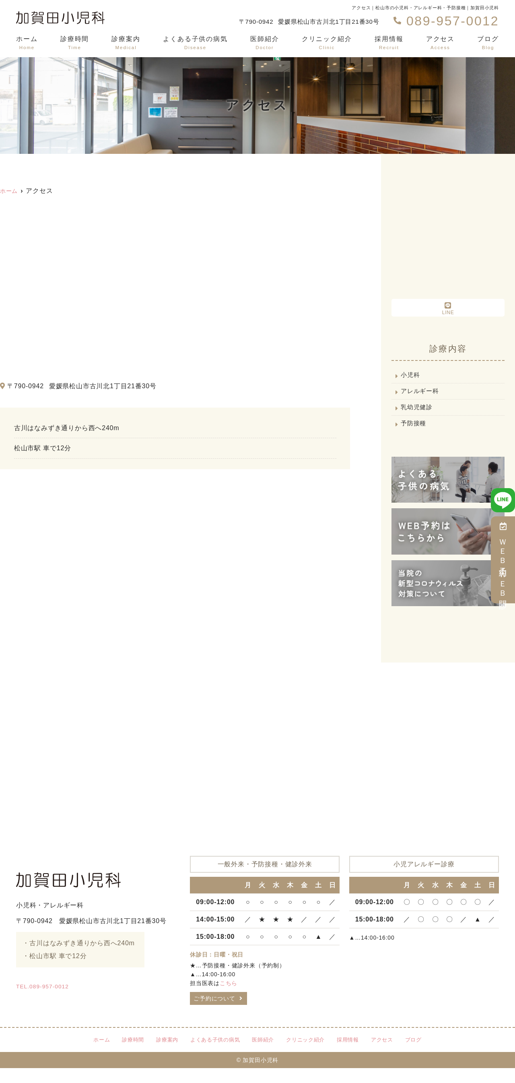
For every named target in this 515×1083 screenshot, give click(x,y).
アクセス (440, 43)
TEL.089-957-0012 (78, 997)
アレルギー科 (422, 395)
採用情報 (389, 43)
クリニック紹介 (327, 43)
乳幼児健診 (418, 413)
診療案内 (125, 43)
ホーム (27, 43)
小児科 (412, 376)
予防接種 (415, 432)
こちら (228, 993)
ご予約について (218, 1011)
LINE (448, 308)
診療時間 (74, 43)
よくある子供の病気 (195, 43)
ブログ (488, 43)
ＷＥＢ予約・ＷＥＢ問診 (503, 559)
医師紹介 (264, 43)
